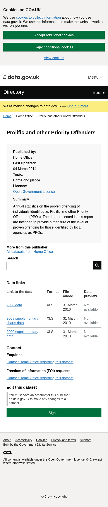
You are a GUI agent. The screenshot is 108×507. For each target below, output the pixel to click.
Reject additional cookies (54, 47)
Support (85, 440)
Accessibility (23, 440)
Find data (97, 265)
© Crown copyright (54, 496)
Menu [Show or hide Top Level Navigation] (97, 92)
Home (7, 116)
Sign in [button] (54, 413)
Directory (13, 92)
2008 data (14, 305)
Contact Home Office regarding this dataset (40, 362)
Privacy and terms (63, 440)
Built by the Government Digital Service (30, 444)
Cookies (41, 440)
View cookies (54, 58)
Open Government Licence (34, 191)
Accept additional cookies (54, 35)
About (7, 440)
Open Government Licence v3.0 (69, 459)
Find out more (77, 106)
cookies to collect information (38, 17)
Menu (94, 77)
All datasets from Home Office (30, 252)
